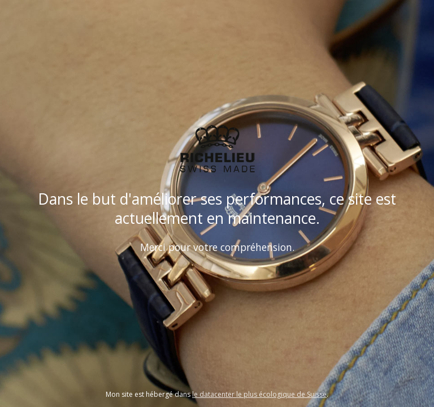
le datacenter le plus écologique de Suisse (259, 394)
